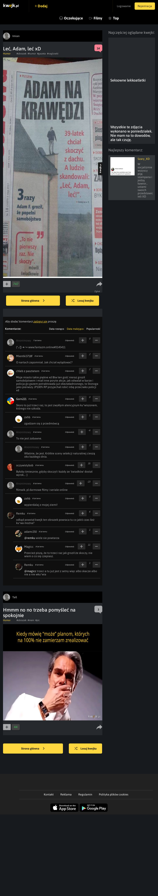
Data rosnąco (56, 328)
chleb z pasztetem (27, 371)
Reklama (66, 794)
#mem (31, 620)
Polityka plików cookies (113, 794)
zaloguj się (40, 321)
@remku (29, 538)
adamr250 (30, 531)
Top (116, 18)
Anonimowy (23, 340)
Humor (6, 53)
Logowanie (123, 6)
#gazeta (41, 53)
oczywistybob (24, 465)
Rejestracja (144, 6)
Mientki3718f (24, 356)
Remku (20, 513)
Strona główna (33, 301)
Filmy (98, 18)
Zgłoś (97, 291)
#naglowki (52, 53)
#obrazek (21, 53)
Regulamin (85, 794)
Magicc (28, 546)
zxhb (27, 417)
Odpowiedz (69, 340)
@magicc (30, 571)
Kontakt (49, 794)
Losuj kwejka (82, 301)
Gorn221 (21, 399)
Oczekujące (73, 18)
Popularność (93, 328)
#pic (37, 620)
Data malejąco (75, 328)
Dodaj (43, 6)
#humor (32, 53)
